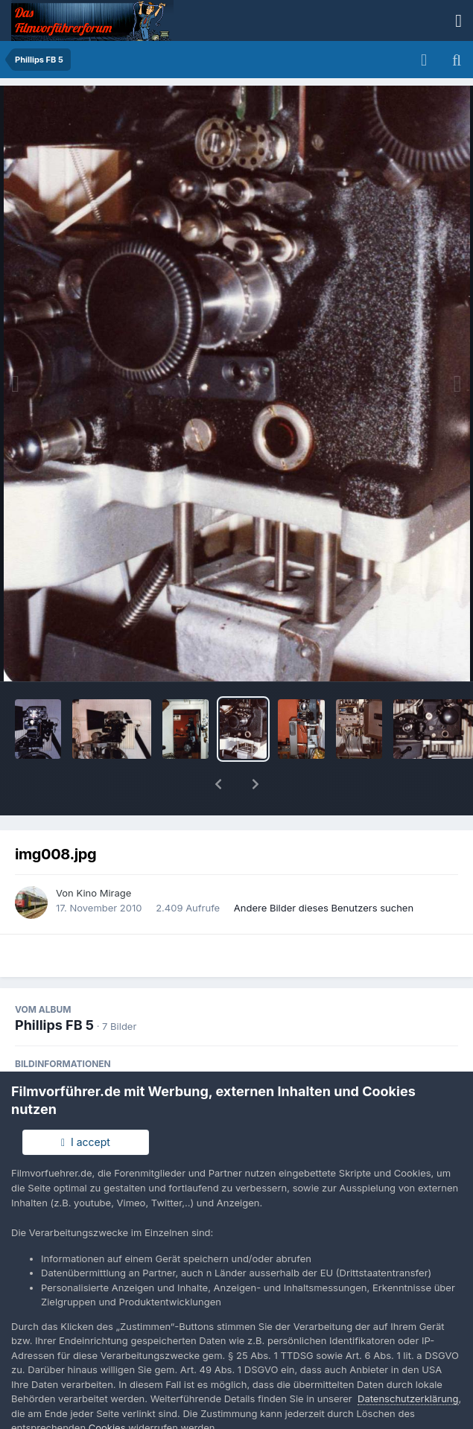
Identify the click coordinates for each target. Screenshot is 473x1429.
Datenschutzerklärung (408, 1398)
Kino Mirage (103, 854)
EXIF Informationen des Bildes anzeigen (236, 1059)
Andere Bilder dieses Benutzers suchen (323, 869)
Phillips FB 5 (54, 986)
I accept (85, 1142)
